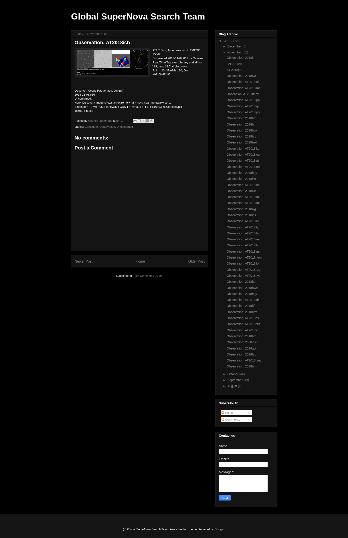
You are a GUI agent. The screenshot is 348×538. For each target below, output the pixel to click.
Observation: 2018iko (241, 179)
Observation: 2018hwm (243, 288)
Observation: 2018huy (242, 173)
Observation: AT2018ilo (243, 263)
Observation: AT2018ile (243, 233)
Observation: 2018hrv (241, 136)
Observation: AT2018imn (244, 88)
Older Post (196, 261)
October (233, 374)
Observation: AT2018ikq (243, 148)
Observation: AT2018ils (243, 245)
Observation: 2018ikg (241, 209)
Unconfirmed (125, 126)
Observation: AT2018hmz (244, 360)
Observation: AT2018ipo (243, 112)
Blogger (219, 529)
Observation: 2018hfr (241, 306)
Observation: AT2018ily (243, 227)
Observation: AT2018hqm (244, 257)
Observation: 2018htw (242, 130)
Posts (227, 412)
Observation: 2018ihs (241, 215)
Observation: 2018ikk (241, 191)
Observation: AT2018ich (243, 330)
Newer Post (84, 261)
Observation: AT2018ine (243, 185)
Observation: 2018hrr (241, 336)
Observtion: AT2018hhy (243, 94)
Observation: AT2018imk (243, 197)
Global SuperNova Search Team (138, 16)
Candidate (91, 126)
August (232, 386)
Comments (230, 419)
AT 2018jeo (234, 70)
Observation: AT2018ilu (243, 221)
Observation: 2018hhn (242, 366)
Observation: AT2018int (243, 160)
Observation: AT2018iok (243, 82)
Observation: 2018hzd (242, 142)
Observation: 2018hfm (242, 312)
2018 (227, 41)
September (235, 380)
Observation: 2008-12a (242, 342)
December (234, 46)
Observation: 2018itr (241, 57)
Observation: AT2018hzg (244, 269)
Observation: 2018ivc (241, 76)
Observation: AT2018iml (243, 239)
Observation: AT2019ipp (243, 100)
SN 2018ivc (235, 64)
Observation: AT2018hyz (243, 275)
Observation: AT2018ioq (243, 154)
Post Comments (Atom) (148, 275)
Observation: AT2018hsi (243, 318)
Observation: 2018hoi (241, 281)
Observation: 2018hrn (242, 124)
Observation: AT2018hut (243, 324)
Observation (107, 126)
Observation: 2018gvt (241, 348)
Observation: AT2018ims (243, 203)
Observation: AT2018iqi (243, 106)
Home (140, 261)
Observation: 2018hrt (241, 118)
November (234, 52)
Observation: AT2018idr (243, 300)
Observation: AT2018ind (243, 167)
